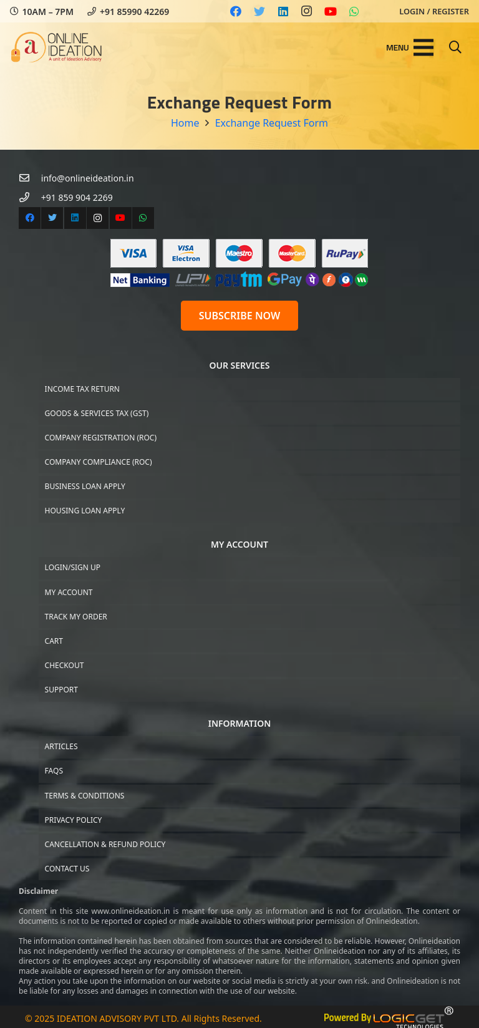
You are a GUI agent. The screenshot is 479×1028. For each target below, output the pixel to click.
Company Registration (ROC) (101, 437)
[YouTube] (330, 11)
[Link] (63, 47)
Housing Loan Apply (85, 510)
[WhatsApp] (354, 11)
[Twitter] (259, 11)
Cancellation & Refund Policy (105, 844)
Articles (61, 746)
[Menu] (410, 47)
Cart (54, 641)
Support (61, 689)
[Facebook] (236, 11)
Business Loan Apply (85, 486)
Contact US (67, 868)
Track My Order (76, 616)
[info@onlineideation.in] (30, 178)
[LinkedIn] (283, 11)
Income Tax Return (82, 389)
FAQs (54, 770)
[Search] (455, 48)
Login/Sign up (72, 567)
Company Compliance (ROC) (98, 462)
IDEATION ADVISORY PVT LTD (117, 1018)
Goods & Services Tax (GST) (97, 413)
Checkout (64, 665)
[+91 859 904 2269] (30, 197)
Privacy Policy (73, 820)
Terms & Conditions (85, 795)
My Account (69, 592)
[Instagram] (307, 11)
